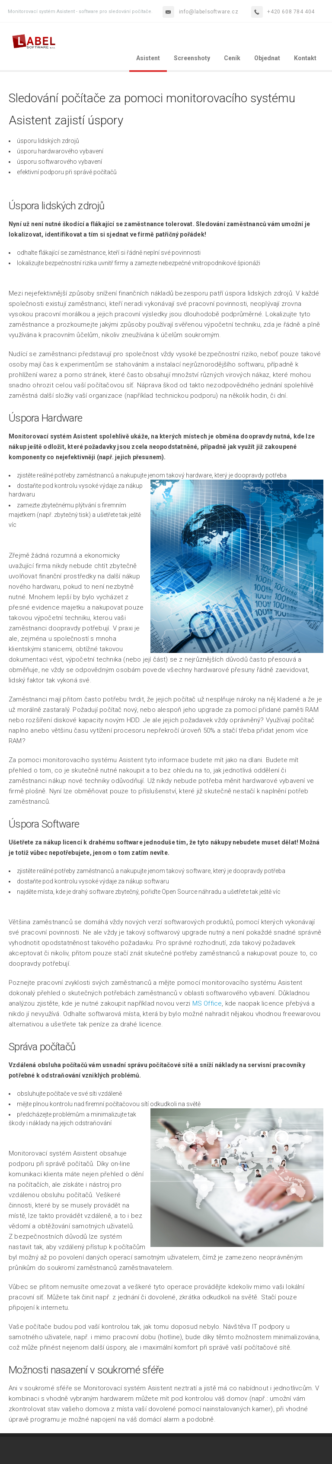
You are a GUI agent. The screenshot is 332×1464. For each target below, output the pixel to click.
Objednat (267, 58)
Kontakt (305, 58)
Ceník (232, 58)
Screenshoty (192, 58)
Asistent (148, 58)
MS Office (207, 1003)
